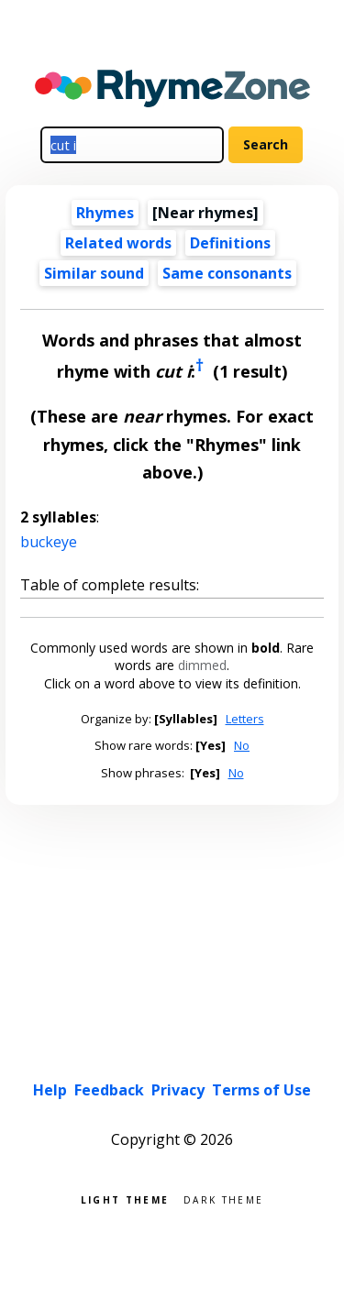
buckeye (48, 542)
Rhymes (105, 213)
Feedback (109, 1090)
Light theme (125, 1198)
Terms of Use (261, 1090)
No (242, 745)
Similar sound (94, 273)
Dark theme (223, 1198)
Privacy (178, 1090)
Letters (245, 718)
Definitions (230, 243)
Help (50, 1090)
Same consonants (227, 273)
